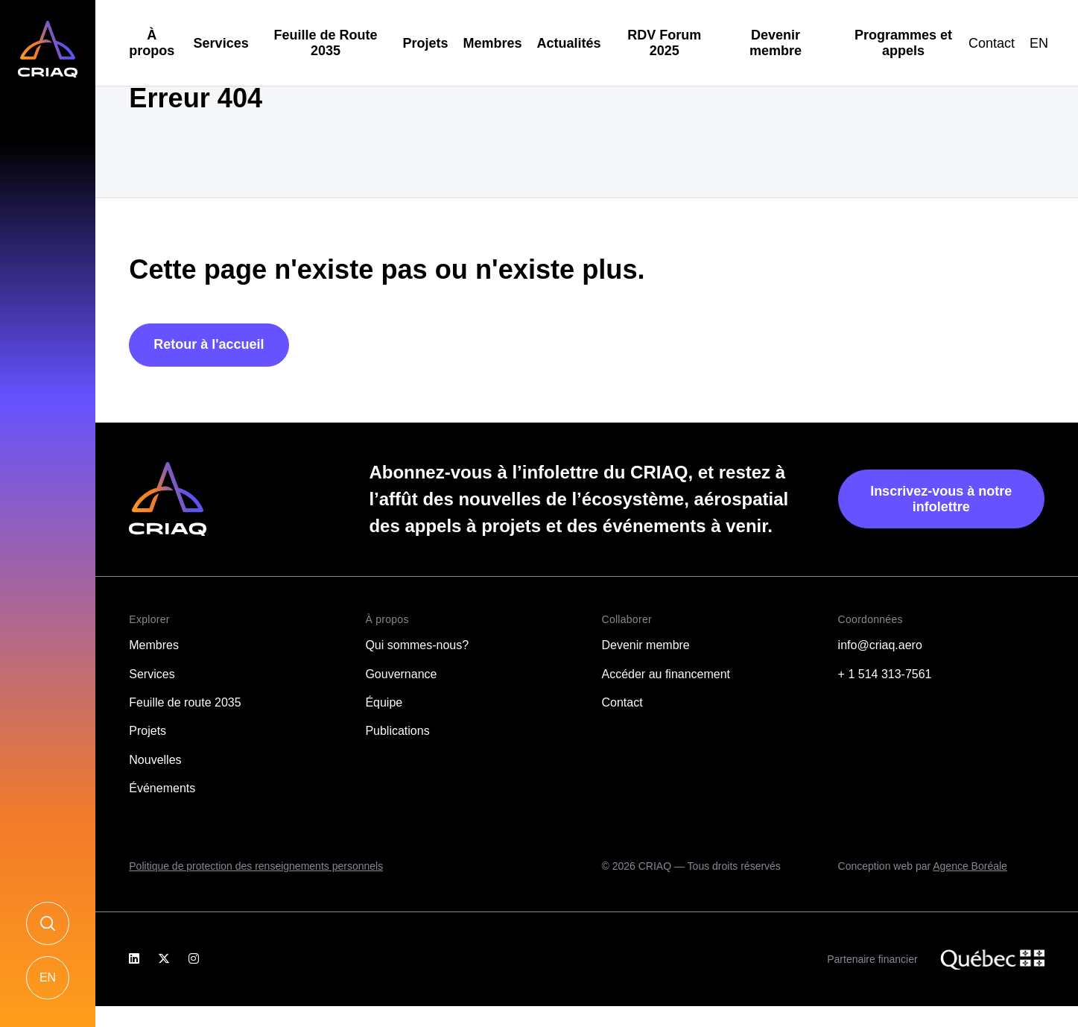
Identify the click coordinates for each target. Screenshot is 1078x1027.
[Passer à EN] (1039, 43)
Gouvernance (401, 674)
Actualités (569, 43)
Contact (991, 43)
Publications (397, 730)
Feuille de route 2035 (185, 702)
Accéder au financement (666, 674)
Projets (425, 43)
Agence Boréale (970, 866)
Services (221, 43)
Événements (162, 788)
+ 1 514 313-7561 (885, 674)
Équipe (383, 702)
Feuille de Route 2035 (326, 43)
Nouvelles (155, 759)
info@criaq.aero (880, 645)
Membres (492, 43)
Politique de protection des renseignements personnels (256, 866)
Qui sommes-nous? (417, 645)
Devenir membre (775, 43)
